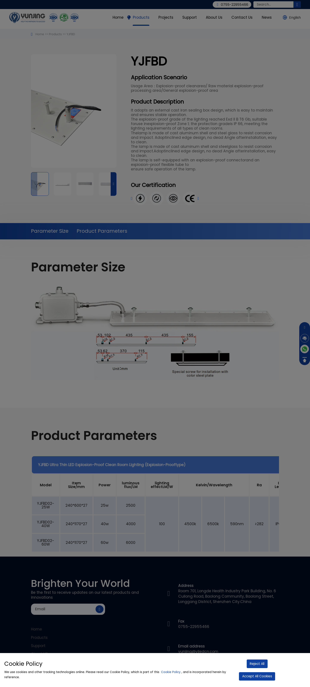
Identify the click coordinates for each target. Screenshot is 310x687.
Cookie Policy (170, 672)
